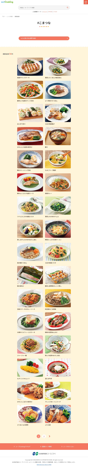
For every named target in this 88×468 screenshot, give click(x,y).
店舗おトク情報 (47, 446)
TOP (3, 16)
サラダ (50, 11)
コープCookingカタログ (22, 446)
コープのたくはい (68, 446)
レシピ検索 (10, 16)
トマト (55, 11)
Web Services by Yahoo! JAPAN (44, 464)
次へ (49, 436)
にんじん (44, 11)
